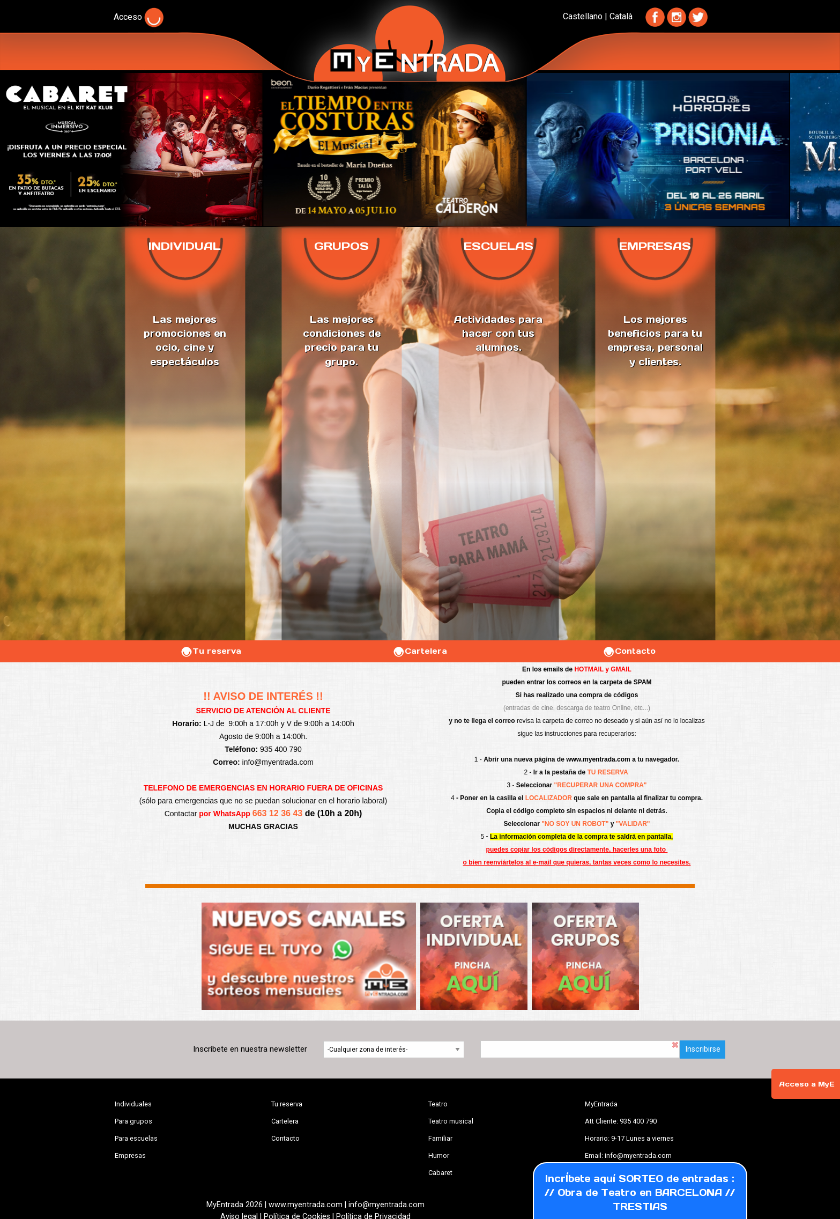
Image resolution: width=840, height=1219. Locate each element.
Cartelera (419, 651)
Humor (438, 1155)
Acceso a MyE (806, 1084)
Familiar (440, 1138)
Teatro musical (450, 1121)
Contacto (629, 651)
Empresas (130, 1155)
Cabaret (440, 1173)
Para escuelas (136, 1138)
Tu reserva (210, 651)
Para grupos (133, 1121)
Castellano (583, 16)
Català (621, 16)
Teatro (438, 1104)
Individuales (133, 1104)
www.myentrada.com (598, 759)
